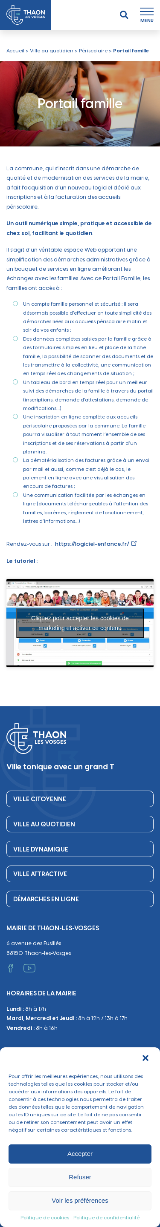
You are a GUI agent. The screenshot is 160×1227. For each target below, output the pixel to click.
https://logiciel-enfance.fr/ (92, 546)
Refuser (80, 1177)
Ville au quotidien (51, 51)
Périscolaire (93, 51)
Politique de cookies (44, 1218)
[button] (146, 1059)
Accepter (80, 1153)
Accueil (15, 51)
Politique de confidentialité (106, 1218)
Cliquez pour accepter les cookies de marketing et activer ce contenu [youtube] (80, 625)
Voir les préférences (80, 1200)
